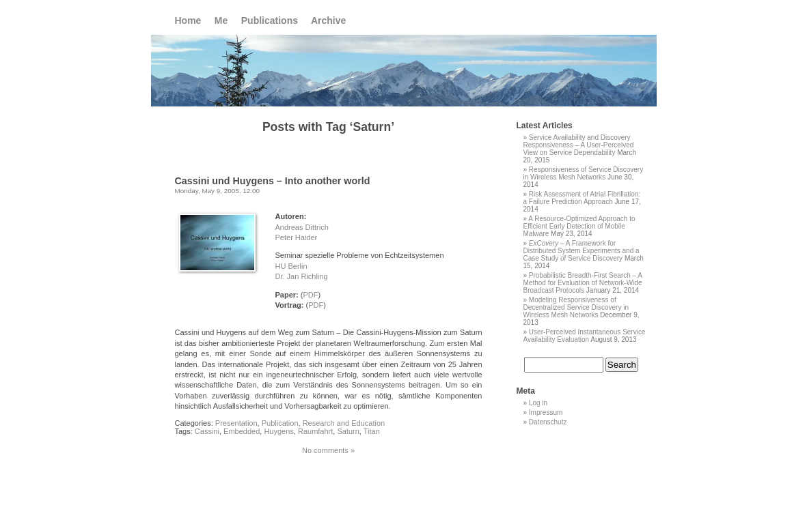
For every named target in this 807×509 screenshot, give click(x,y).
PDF (310, 295)
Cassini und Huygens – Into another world (272, 180)
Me (221, 20)
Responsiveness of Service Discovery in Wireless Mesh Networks (583, 173)
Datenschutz (548, 422)
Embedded (241, 431)
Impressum (545, 412)
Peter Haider (296, 237)
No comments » (328, 450)
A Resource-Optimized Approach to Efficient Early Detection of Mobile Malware (579, 226)
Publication (280, 423)
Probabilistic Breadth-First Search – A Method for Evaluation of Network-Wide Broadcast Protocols (582, 283)
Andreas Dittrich (302, 227)
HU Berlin (291, 266)
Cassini (207, 431)
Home (188, 20)
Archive (328, 20)
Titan (372, 431)
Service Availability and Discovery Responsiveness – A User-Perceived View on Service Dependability (578, 145)
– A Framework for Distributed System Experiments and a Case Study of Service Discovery (581, 250)
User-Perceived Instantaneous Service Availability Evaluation (584, 335)
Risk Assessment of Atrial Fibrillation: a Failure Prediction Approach (582, 197)
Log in (538, 403)
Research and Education (344, 423)
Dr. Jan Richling (301, 276)
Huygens (278, 431)
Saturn (348, 431)
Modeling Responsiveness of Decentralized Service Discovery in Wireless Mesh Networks (576, 307)
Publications (269, 20)
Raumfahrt (315, 431)
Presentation (236, 423)
